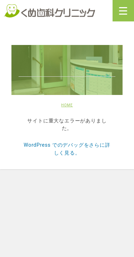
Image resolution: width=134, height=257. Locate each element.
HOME (67, 105)
